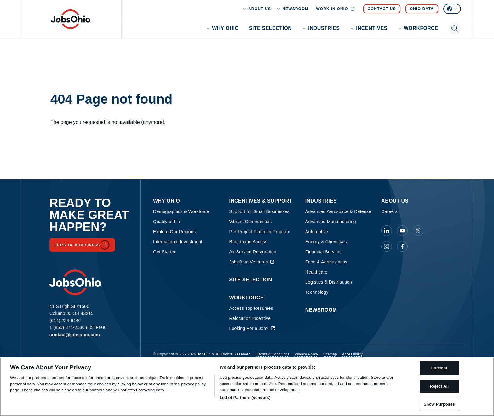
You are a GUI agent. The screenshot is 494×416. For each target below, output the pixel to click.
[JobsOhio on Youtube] (402, 230)
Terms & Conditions (273, 354)
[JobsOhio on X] (418, 230)
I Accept (439, 368)
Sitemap (330, 354)
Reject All (439, 386)
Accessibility (352, 354)
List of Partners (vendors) (245, 397)
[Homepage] (71, 19)
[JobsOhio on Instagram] (386, 246)
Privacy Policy (306, 354)
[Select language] (452, 9)
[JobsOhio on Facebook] (402, 246)
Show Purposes (439, 404)
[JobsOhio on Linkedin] (386, 230)
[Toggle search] (454, 28)
